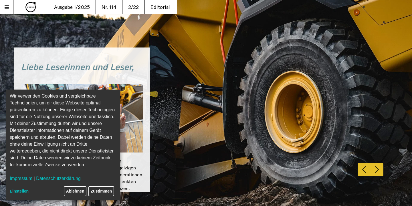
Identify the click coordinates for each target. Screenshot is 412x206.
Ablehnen (75, 191)
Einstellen (19, 191)
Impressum (21, 178)
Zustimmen (101, 191)
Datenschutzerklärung (58, 178)
